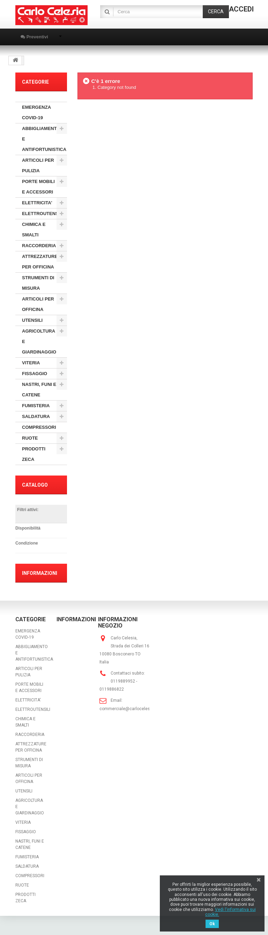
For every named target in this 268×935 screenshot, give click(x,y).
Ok (212, 923)
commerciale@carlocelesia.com (131, 708)
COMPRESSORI (39, 427)
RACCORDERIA (39, 245)
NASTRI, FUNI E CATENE (39, 389)
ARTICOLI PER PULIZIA (38, 165)
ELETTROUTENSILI (43, 213)
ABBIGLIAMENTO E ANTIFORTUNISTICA (44, 139)
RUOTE (30, 438)
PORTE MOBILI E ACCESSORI (38, 187)
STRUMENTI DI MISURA (38, 283)
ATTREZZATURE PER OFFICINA (40, 261)
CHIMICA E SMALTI (33, 229)
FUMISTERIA (36, 405)
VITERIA (31, 362)
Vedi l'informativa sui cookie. (230, 912)
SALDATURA (36, 416)
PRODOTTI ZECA (33, 454)
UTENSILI (32, 320)
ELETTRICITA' (37, 202)
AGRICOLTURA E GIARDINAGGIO (39, 341)
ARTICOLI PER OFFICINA (38, 304)
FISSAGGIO (34, 373)
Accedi (241, 9)
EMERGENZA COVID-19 (36, 112)
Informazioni (39, 573)
